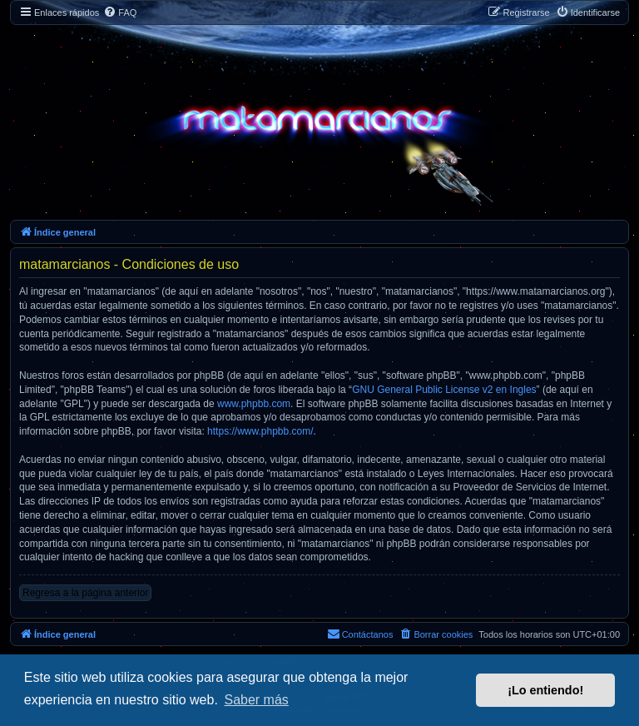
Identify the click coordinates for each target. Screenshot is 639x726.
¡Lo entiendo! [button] (545, 690)
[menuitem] (119, 13)
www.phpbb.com (253, 404)
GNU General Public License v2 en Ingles (444, 389)
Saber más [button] (256, 700)
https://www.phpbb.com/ (260, 431)
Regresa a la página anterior (85, 593)
